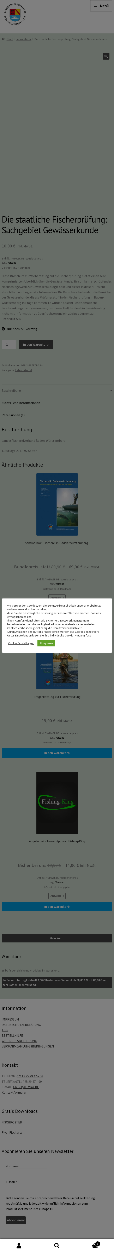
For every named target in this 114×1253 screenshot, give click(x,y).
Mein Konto (19, 1246)
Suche (57, 1246)
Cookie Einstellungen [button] (21, 643)
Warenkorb (88, 1243)
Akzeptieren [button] (46, 643)
